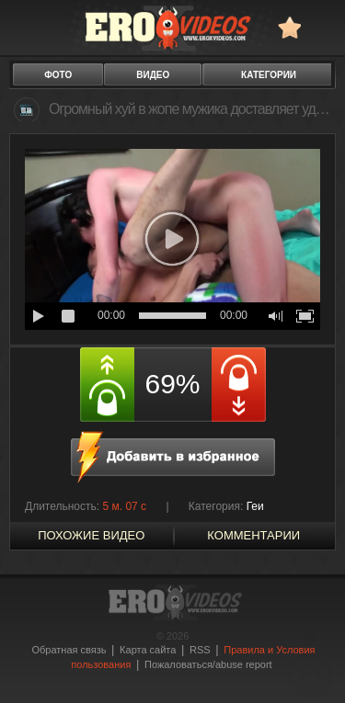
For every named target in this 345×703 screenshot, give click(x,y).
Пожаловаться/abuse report (208, 664)
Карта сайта (148, 649)
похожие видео (91, 535)
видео (152, 75)
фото (58, 75)
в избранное (289, 27)
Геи (255, 506)
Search (322, 27)
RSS (200, 649)
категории (268, 75)
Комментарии (253, 535)
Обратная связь (68, 649)
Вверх (310, 665)
